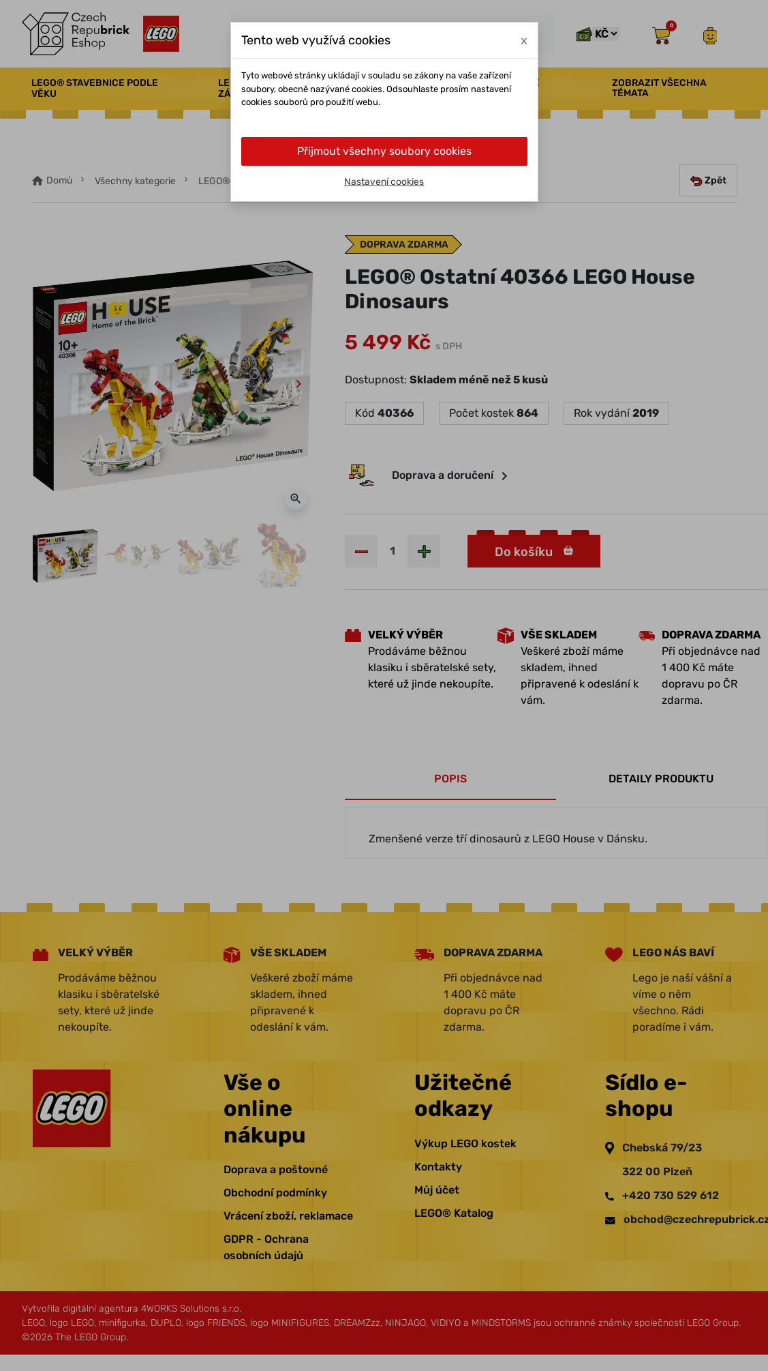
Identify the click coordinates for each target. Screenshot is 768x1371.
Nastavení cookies (384, 182)
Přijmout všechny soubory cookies (384, 151)
